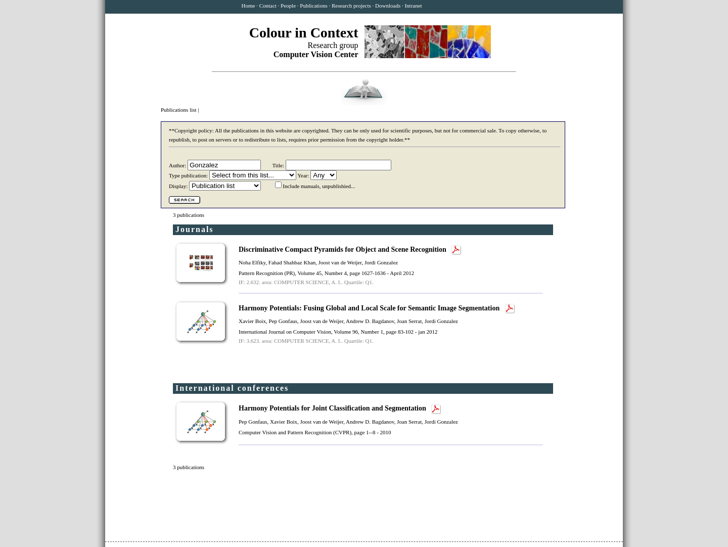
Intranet (413, 6)
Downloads (387, 6)
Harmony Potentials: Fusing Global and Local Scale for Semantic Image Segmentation (370, 308)
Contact (268, 6)
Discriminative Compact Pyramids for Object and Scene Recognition (343, 249)
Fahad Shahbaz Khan (291, 262)
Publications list (179, 110)
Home (248, 6)
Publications (313, 6)
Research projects (351, 6)
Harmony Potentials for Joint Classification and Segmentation (333, 408)
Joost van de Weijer (340, 262)
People (288, 6)
